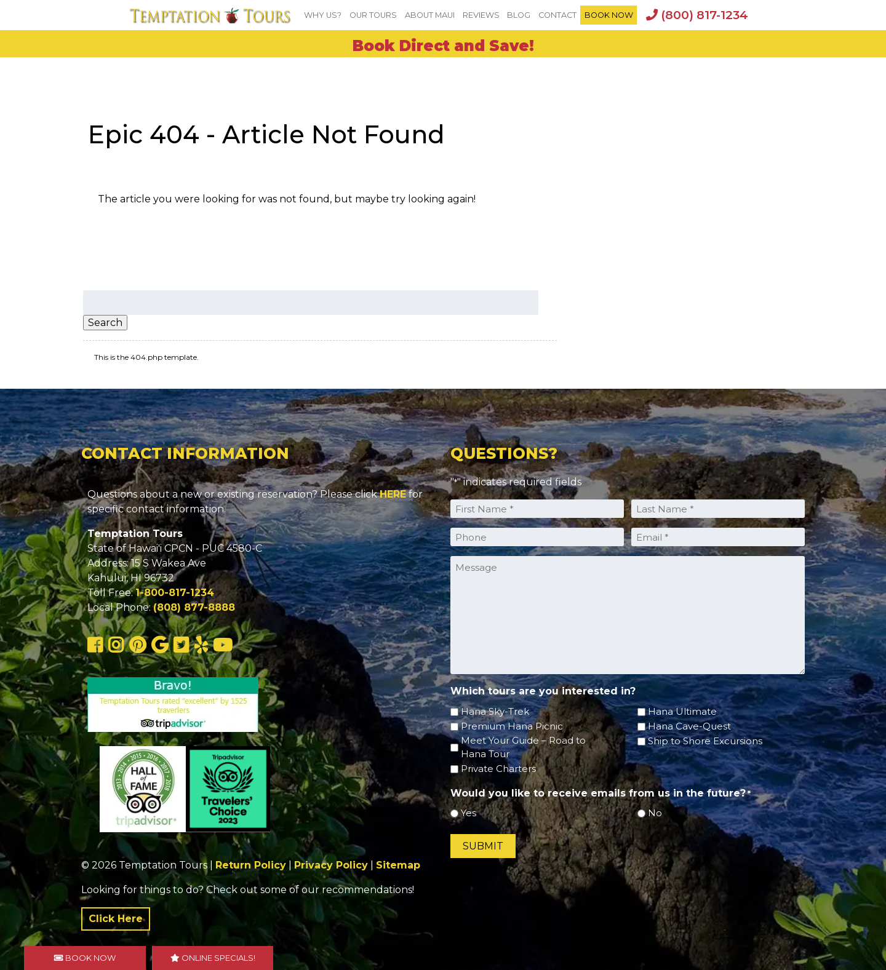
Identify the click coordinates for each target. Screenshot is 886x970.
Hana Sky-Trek (495, 711)
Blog (518, 15)
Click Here (116, 918)
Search (105, 322)
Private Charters (498, 768)
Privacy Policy (331, 865)
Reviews (481, 15)
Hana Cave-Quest (689, 726)
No (655, 813)
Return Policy (250, 865)
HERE (393, 494)
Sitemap (398, 865)
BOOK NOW (609, 15)
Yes (468, 813)
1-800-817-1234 (174, 592)
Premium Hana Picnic (512, 726)
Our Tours (373, 15)
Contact (557, 15)
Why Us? (322, 15)
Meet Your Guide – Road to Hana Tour (523, 747)
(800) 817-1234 (697, 14)
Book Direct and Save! (443, 46)
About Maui (430, 15)
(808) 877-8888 (194, 607)
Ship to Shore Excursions (705, 741)
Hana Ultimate (682, 711)
